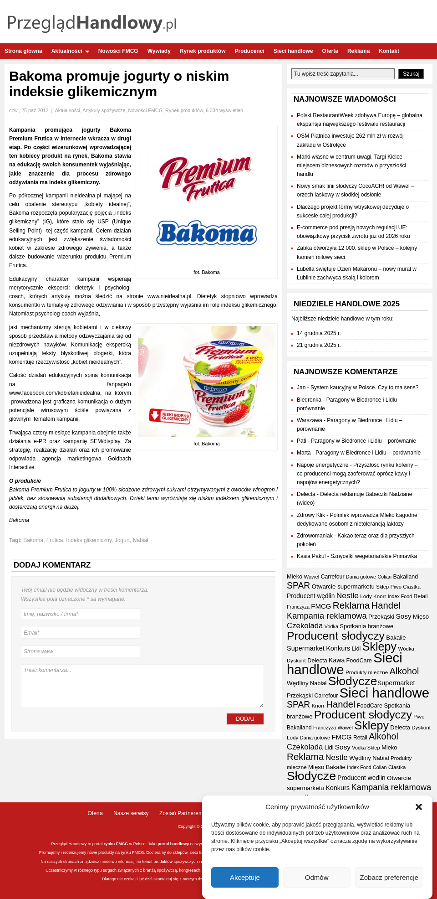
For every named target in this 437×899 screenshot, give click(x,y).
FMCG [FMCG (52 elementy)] (321, 606)
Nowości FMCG (118, 51)
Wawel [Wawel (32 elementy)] (312, 576)
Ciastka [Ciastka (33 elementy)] (412, 586)
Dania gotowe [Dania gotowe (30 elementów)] (361, 576)
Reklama (358, 51)
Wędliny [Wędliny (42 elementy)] (298, 683)
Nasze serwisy (130, 813)
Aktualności (70, 51)
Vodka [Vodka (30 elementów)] (331, 626)
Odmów (317, 878)
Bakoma (33, 540)
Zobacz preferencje (389, 878)
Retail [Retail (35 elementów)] (420, 596)
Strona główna (23, 51)
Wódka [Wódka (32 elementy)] (406, 648)
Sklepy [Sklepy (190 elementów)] (379, 646)
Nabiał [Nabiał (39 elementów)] (318, 683)
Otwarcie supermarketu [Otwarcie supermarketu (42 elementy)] (343, 586)
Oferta (330, 51)
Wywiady (159, 51)
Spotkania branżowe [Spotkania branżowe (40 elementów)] (366, 626)
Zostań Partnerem (181, 813)
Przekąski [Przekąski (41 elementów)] (381, 616)
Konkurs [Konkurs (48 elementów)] (338, 648)
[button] (418, 807)
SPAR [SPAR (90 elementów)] (298, 585)
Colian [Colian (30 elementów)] (384, 576)
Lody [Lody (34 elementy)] (365, 596)
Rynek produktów (203, 51)
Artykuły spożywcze (103, 110)
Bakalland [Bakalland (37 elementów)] (405, 577)
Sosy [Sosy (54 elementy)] (404, 616)
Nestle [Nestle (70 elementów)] (347, 595)
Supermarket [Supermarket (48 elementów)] (306, 648)
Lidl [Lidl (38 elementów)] (356, 649)
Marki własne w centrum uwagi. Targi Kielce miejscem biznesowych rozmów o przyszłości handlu (351, 165)
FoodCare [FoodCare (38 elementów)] (359, 660)
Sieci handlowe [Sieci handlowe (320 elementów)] (384, 692)
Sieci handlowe (293, 51)
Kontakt (389, 51)
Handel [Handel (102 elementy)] (386, 605)
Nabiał (140, 540)
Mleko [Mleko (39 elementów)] (294, 576)
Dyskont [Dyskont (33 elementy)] (296, 660)
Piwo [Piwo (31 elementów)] (396, 586)
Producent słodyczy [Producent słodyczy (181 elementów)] (336, 636)
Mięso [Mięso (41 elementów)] (421, 616)
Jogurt (122, 540)
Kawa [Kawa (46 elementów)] (337, 660)
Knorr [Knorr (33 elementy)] (379, 596)
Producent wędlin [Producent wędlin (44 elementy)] (311, 596)
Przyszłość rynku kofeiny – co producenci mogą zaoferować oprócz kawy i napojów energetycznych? (357, 474)
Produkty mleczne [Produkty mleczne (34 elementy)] (367, 672)
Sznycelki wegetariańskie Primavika (373, 556)
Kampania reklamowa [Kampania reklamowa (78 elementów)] (327, 615)
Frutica (54, 540)
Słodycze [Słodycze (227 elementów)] (352, 681)
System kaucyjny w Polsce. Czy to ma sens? (364, 387)
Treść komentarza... (142, 686)
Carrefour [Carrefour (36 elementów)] (333, 577)
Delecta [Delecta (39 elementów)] (317, 660)
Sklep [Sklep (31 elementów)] (382, 586)
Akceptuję (245, 878)
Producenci (249, 51)
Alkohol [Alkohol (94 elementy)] (404, 671)
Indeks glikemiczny (89, 540)
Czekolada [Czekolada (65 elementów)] (305, 625)
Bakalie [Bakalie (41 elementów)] (396, 637)
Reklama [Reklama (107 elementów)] (351, 605)
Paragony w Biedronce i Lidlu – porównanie (363, 441)
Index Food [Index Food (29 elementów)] (400, 596)
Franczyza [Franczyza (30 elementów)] (298, 607)
